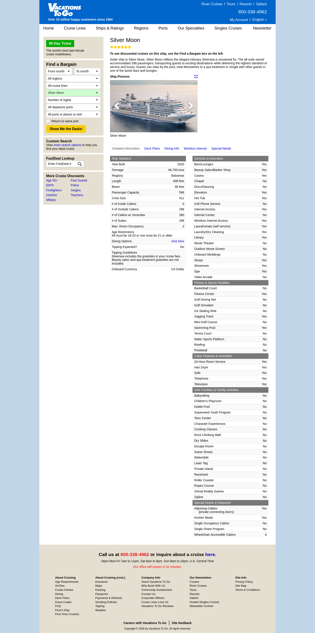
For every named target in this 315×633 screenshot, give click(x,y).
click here (177, 241)
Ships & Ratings (110, 28)
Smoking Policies (106, 602)
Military (51, 200)
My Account (239, 20)
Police (75, 185)
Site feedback (182, 623)
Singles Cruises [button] (228, 28)
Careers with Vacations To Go (144, 623)
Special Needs (221, 148)
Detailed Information (126, 148)
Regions (141, 28)
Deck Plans (152, 148)
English (258, 19)
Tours (231, 4)
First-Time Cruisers (67, 614)
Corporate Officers (152, 598)
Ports (163, 28)
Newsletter (262, 28)
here (210, 554)
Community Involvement (156, 589)
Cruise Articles (64, 589)
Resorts (246, 4)
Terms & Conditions (247, 589)
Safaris (261, 4)
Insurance (101, 581)
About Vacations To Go (155, 581)
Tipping (99, 606)
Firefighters (53, 190)
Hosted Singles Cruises (204, 602)
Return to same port (65, 121)
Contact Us (148, 594)
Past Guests (79, 180)
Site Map (241, 585)
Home (48, 28)
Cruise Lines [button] (75, 28)
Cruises (194, 581)
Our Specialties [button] (191, 28)
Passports (101, 594)
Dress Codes (63, 602)
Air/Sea (60, 585)
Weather (100, 610)
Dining (59, 594)
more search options (67, 145)
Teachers (77, 195)
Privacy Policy (244, 581)
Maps (98, 585)
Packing (100, 589)
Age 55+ (52, 180)
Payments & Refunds (108, 598)
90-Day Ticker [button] (60, 43)
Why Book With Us (153, 585)
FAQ (58, 606)
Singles (76, 190)
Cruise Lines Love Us (154, 602)
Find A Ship (62, 610)
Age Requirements (67, 581)
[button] (116, 106)
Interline (51, 195)
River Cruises (211, 4)
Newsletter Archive (201, 606)
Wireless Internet (195, 148)
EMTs (50, 185)
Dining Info (171, 148)
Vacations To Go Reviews (157, 606)
